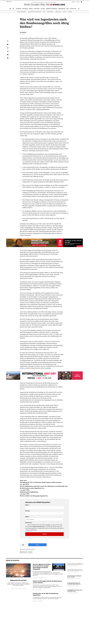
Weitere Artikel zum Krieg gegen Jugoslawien (34, 496)
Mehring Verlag (50, 11)
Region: (27, 516)
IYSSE (44, 11)
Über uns (78, 1)
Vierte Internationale (21, 11)
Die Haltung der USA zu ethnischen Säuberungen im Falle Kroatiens (41, 482)
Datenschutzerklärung (38, 526)
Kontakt (73, 1)
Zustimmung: (28, 522)
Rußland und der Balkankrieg (29, 492)
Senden (44, 534)
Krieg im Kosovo (12, 560)
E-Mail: (27, 505)
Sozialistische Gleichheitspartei (34, 11)
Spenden (70, 11)
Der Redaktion (23, 32)
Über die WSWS (58, 11)
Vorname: (27, 510)
